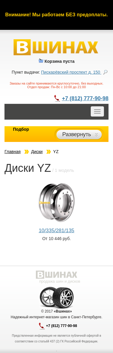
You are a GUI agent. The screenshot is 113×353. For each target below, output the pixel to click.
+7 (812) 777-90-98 (85, 98)
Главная (12, 151)
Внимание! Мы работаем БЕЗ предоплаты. (56, 14)
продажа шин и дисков (59, 281)
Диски (36, 151)
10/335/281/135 (56, 230)
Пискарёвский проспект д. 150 (71, 72)
